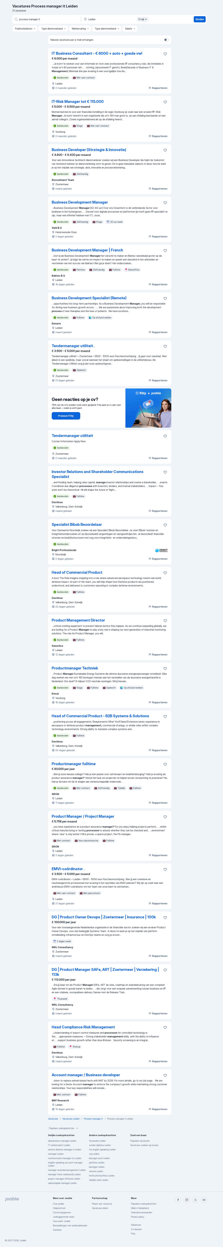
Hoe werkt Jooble (61, 1221)
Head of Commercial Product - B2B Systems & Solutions (100, 716)
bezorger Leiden (97, 1167)
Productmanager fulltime (74, 764)
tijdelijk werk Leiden (98, 1180)
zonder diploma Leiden (100, 1145)
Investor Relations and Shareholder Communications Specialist (97, 474)
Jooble (23, 1240)
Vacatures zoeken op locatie (144, 1145)
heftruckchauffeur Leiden (102, 1175)
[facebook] (178, 1200)
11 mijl (143, 19)
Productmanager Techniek (75, 668)
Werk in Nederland (140, 1208)
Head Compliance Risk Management (83, 1027)
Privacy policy (137, 1216)
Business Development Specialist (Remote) (89, 298)
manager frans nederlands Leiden (64, 1174)
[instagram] (187, 1200)
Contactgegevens (62, 1212)
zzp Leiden (94, 1154)
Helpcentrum (59, 1208)
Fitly (133, 1233)
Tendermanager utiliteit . (73, 346)
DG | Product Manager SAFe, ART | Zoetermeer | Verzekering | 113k (105, 972)
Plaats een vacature (102, 1203)
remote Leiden (96, 1171)
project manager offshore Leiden (64, 1178)
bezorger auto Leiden (99, 1158)
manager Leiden (56, 1154)
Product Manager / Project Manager (83, 816)
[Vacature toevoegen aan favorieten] (165, 54)
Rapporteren (157, 88)
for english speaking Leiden (102, 1149)
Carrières (57, 1230)
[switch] (166, 39)
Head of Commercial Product (77, 572)
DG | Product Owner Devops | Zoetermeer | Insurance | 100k (104, 917)
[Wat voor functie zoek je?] (46, 19)
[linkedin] (204, 1200)
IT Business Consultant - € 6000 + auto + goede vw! (97, 53)
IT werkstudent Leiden (59, 1145)
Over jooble (58, 1203)
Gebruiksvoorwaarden (141, 1212)
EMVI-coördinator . (68, 869)
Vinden (199, 19)
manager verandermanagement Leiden (67, 1170)
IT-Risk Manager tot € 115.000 (78, 101)
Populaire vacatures (140, 1140)
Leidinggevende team (63, 1216)
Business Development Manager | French (87, 250)
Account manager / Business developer (86, 1075)
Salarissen (136, 1225)
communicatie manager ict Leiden (64, 1158)
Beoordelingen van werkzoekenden (70, 1225)
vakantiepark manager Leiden (62, 1183)
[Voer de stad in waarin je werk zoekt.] (116, 19)
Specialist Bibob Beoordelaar (77, 524)
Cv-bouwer (136, 1229)
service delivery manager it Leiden (64, 1149)
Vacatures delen (100, 1208)
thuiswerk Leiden (97, 1140)
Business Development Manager (80, 202)
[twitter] (195, 1200)
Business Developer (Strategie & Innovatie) (89, 149)
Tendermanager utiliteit (72, 435)
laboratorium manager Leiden (62, 1140)
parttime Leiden (96, 1162)
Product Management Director (78, 620)
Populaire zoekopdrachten (64, 1128)
